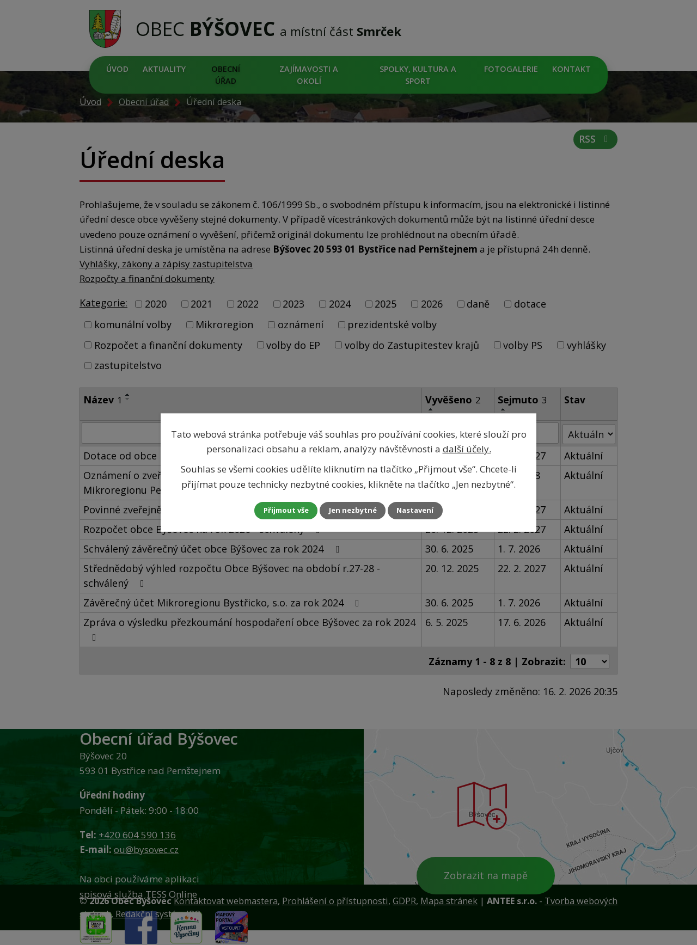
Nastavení (424, 510)
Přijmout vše (277, 510)
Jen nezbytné (353, 510)
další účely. (467, 448)
